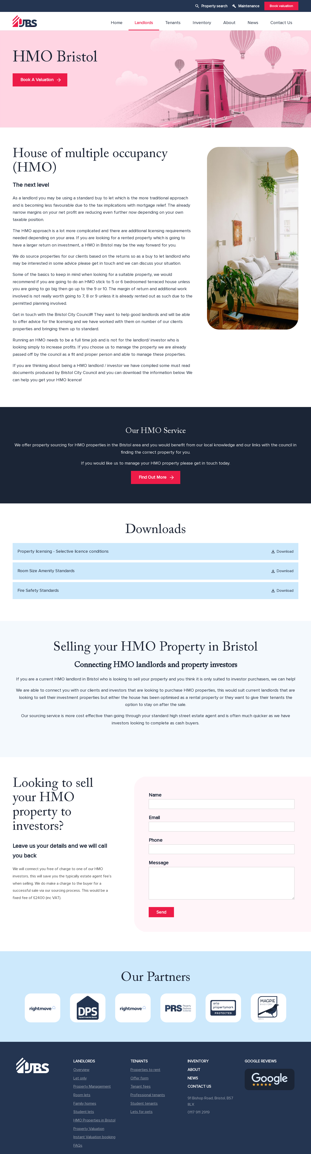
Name (221, 800)
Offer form (139, 1078)
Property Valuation (88, 1128)
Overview (81, 1069)
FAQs (77, 1145)
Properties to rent (145, 1069)
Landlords (144, 22)
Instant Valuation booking (94, 1137)
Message (221, 881)
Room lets (81, 1095)
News (253, 22)
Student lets (83, 1111)
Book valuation (281, 6)
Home (116, 22)
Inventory (202, 22)
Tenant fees (140, 1086)
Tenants (173, 22)
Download (282, 551)
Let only (80, 1078)
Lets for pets (141, 1111)
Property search (214, 6)
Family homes (84, 1103)
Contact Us (281, 22)
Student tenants (144, 1103)
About (229, 22)
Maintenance (248, 6)
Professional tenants (147, 1095)
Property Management (92, 1086)
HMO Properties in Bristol (94, 1120)
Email (221, 823)
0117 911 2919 (199, 1112)
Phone (221, 845)
